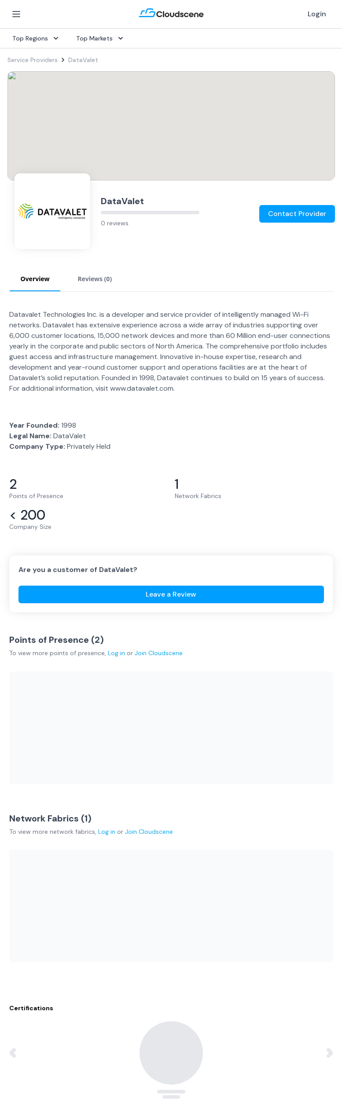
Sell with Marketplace (261, 769)
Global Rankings (142, 869)
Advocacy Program (146, 898)
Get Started (247, 755)
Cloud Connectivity (35, 825)
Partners (242, 883)
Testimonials (137, 883)
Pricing (239, 783)
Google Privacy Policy (38, 1033)
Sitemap (271, 1071)
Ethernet (20, 797)
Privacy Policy (29, 1071)
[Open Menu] (16, 14)
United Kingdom (30, 883)
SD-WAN (20, 741)
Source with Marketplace (155, 755)
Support (131, 912)
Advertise (243, 797)
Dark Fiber (22, 769)
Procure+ (131, 769)
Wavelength (24, 811)
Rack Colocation (31, 783)
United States (27, 869)
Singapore (22, 926)
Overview (132, 741)
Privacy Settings (200, 1071)
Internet (18, 755)
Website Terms (115, 1071)
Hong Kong (23, 940)
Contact (242, 898)
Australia (20, 898)
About (239, 869)
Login (317, 13)
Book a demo (138, 926)
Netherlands (24, 912)
